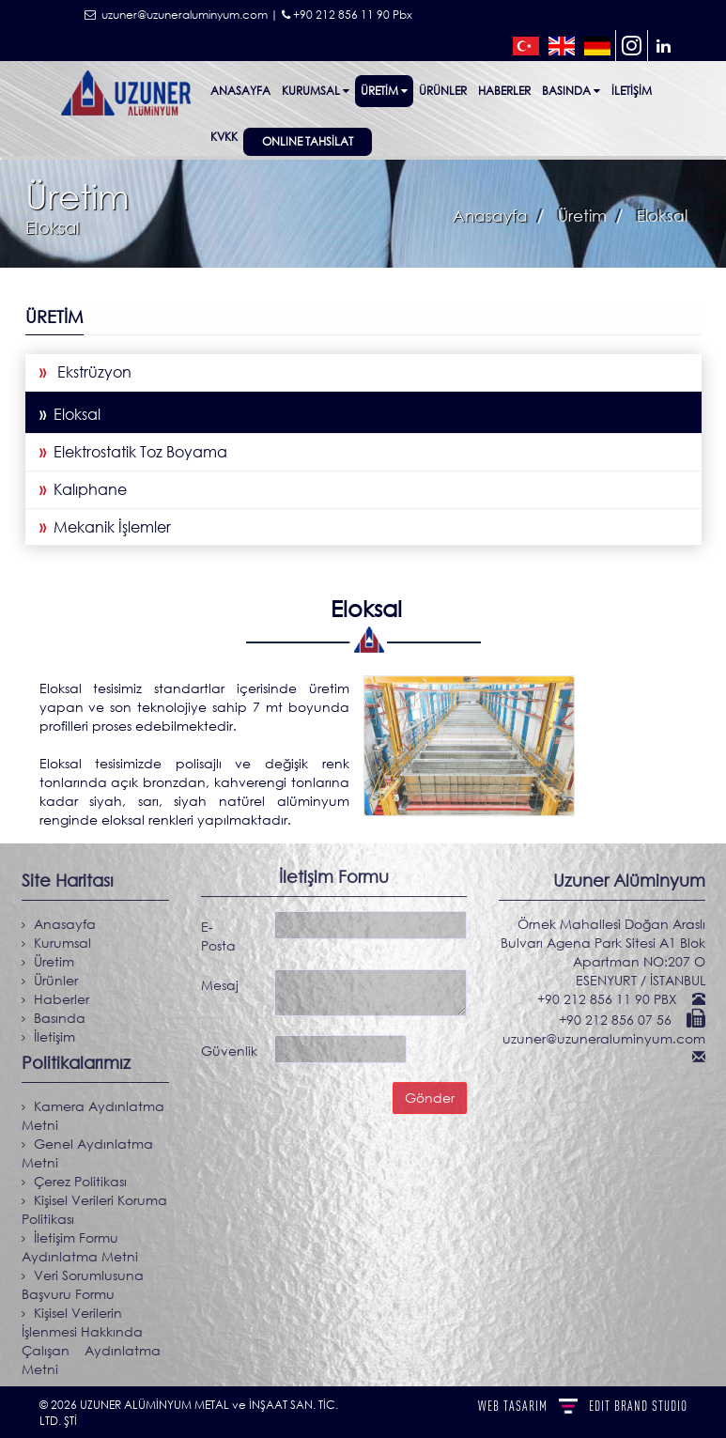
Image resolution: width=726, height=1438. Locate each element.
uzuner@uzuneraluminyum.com (608, 1038)
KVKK (224, 137)
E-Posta (218, 931)
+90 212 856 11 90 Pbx (347, 15)
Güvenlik (229, 1046)
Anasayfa (240, 91)
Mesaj (220, 980)
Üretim (384, 91)
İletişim (631, 91)
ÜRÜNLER (443, 91)
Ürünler (48, 980)
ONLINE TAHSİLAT (307, 141)
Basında (571, 91)
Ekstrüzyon (85, 372)
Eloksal (69, 414)
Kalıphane (82, 489)
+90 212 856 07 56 (622, 1020)
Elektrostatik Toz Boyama (132, 451)
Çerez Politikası (72, 1181)
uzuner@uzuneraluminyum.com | (181, 15)
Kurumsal (315, 91)
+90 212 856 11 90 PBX (614, 999)
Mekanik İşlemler (104, 527)
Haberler (504, 91)
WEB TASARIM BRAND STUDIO (582, 1406)
